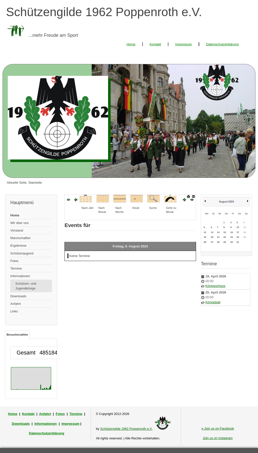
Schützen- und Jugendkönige (25, 286)
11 (244, 227)
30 (231, 242)
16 (231, 232)
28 (218, 242)
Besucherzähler (17, 334)
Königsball (212, 302)
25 (244, 237)
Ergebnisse (18, 245)
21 (218, 237)
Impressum (183, 44)
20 (212, 237)
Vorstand (16, 230)
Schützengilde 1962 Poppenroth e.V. (126, 429)
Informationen (20, 276)
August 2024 (226, 201)
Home (131, 44)
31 (238, 242)
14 (218, 232)
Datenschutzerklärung (222, 44)
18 (244, 232)
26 (205, 242)
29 (224, 242)
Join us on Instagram (218, 438)
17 (238, 232)
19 (205, 237)
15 (224, 232)
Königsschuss (215, 286)
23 (231, 237)
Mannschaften (20, 238)
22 (224, 237)
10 (238, 227)
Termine (16, 268)
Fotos (14, 261)
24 (238, 237)
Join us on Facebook (218, 428)
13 (212, 232)
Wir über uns (19, 223)
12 (205, 232)
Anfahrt (15, 304)
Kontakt (155, 44)
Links (14, 311)
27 (212, 242)
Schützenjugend (22, 253)
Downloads (18, 296)
